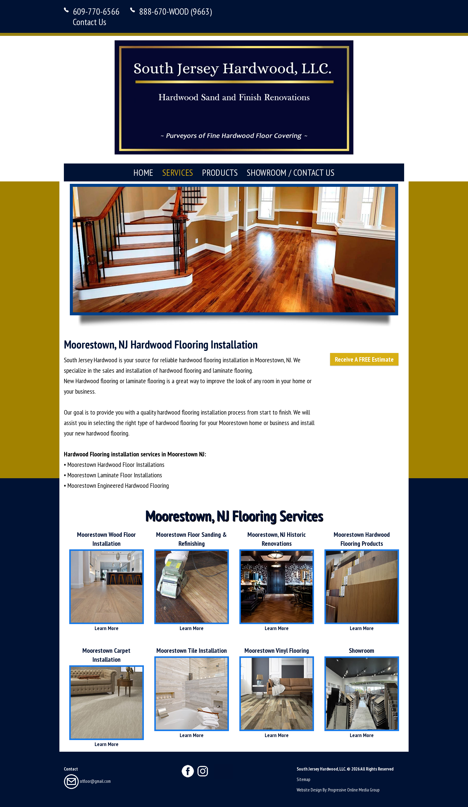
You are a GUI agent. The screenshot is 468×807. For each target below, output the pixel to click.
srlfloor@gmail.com (87, 781)
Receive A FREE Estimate (364, 359)
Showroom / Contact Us (291, 172)
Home (143, 172)
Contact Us (89, 21)
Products (220, 172)
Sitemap (303, 779)
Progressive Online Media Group (354, 790)
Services (177, 172)
